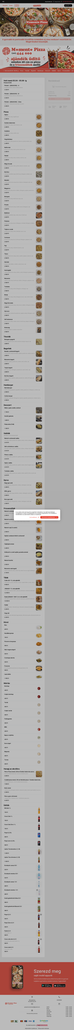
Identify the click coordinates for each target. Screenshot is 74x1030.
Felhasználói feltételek (43, 1028)
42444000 (59, 1000)
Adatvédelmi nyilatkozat (31, 1028)
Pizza (21, 70)
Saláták (54, 70)
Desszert (47, 70)
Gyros (59, 70)
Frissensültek (66, 70)
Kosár (11, 5)
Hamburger (40, 70)
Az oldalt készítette (37, 1025)
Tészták (27, 70)
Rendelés (5, 5)
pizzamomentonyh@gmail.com (32, 1007)
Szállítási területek (16, 5)
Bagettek (33, 70)
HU (3, 1)
